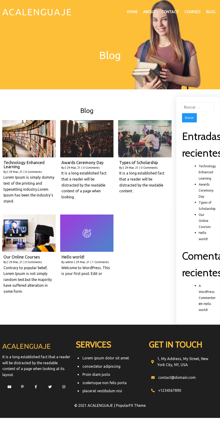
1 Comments (100, 262)
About (149, 12)
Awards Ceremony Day (206, 190)
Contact (170, 12)
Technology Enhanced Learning (207, 172)
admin (69, 262)
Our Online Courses (205, 221)
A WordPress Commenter (207, 291)
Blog (210, 12)
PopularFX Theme (131, 406)
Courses (192, 12)
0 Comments (33, 171)
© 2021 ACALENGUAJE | (95, 406)
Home (132, 12)
